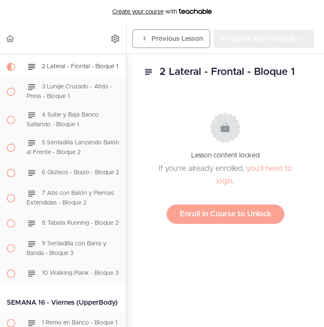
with (162, 12)
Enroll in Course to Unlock (225, 214)
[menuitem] (115, 38)
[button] (10, 38)
